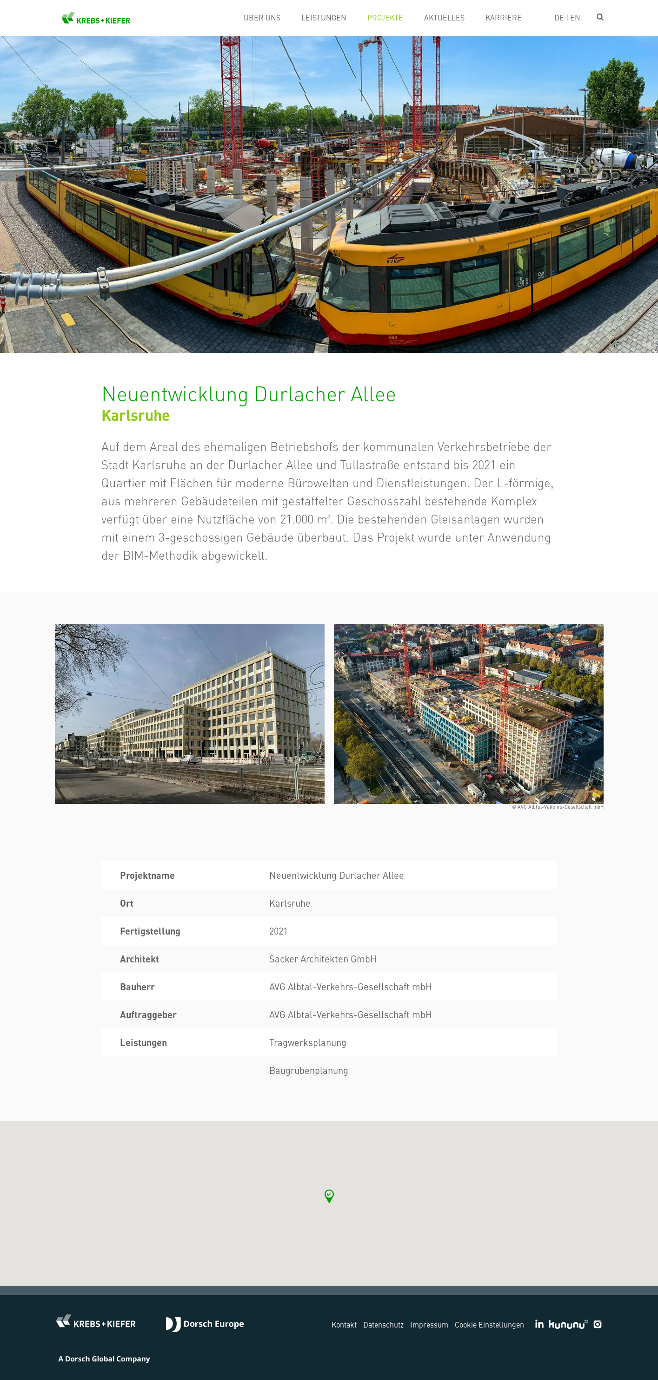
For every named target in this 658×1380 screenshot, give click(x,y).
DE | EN (567, 17)
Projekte (385, 17)
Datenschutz (383, 1324)
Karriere (503, 17)
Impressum (429, 1324)
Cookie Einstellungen (489, 1324)
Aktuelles (444, 17)
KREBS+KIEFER (96, 17)
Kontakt (344, 1324)
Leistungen (323, 17)
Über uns (262, 17)
